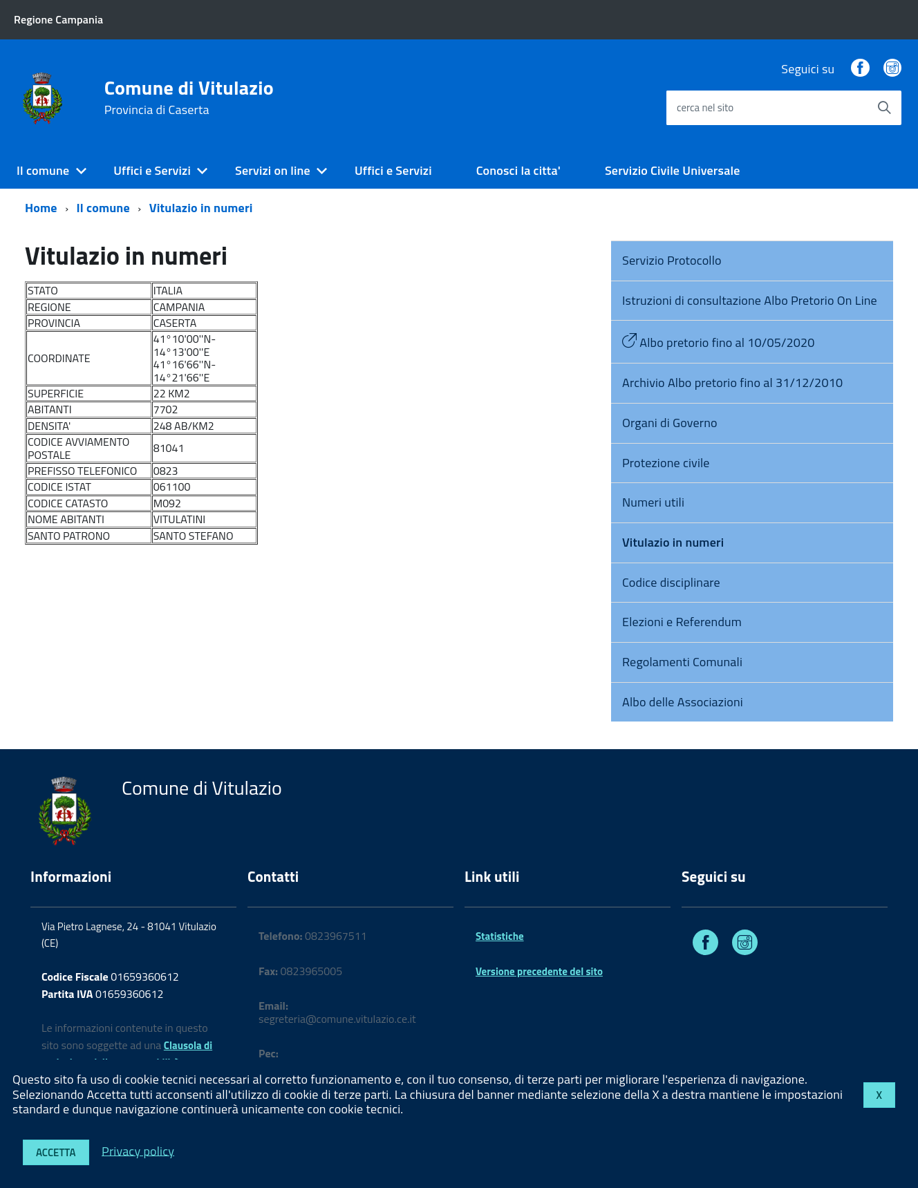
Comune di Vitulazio (189, 97)
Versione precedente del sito (539, 971)
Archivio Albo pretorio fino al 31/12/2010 (732, 382)
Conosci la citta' (518, 170)
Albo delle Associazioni (682, 701)
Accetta (56, 1152)
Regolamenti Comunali (682, 661)
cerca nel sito (705, 107)
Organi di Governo (670, 422)
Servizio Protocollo (672, 260)
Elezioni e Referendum (682, 621)
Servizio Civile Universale (672, 170)
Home (41, 207)
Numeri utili (653, 502)
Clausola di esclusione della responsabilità (126, 1054)
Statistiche (500, 936)
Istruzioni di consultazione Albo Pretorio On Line (749, 300)
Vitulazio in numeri (201, 207)
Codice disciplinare (671, 582)
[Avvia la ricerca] (884, 108)
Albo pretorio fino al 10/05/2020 (718, 342)
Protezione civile (666, 462)
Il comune (43, 170)
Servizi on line (272, 170)
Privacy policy (138, 1150)
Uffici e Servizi (152, 170)
